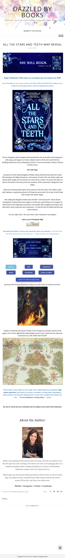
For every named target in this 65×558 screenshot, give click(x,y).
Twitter (37, 486)
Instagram (27, 486)
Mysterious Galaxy (27, 285)
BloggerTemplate (43, 556)
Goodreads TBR (37, 219)
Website (18, 486)
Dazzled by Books (32, 12)
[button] (11, 267)
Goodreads (47, 486)
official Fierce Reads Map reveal (28, 333)
